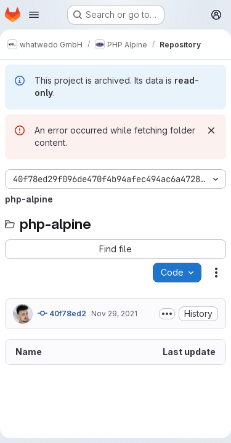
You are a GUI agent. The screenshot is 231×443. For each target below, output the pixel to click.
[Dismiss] (211, 130)
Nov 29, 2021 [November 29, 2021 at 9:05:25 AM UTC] (114, 313)
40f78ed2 (62, 313)
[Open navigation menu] (34, 15)
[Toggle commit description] (167, 313)
